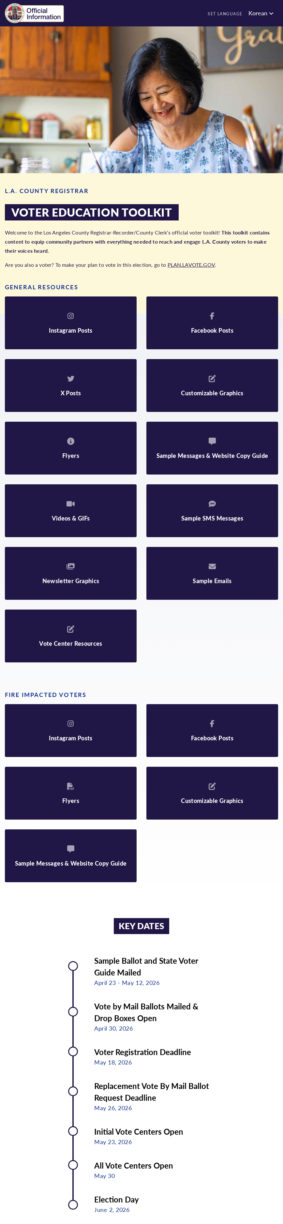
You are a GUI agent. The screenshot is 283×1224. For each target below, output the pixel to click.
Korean (257, 13)
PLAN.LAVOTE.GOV (191, 264)
